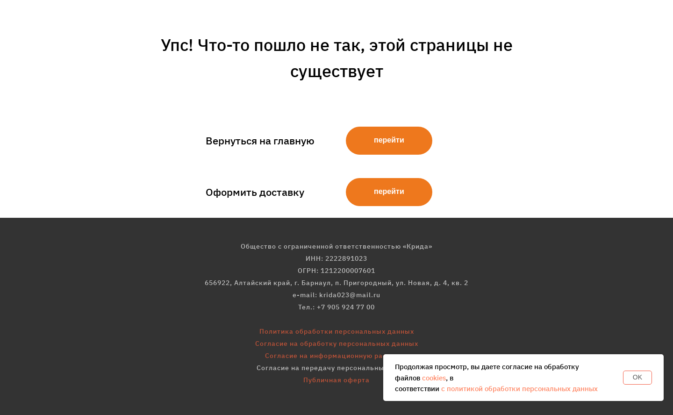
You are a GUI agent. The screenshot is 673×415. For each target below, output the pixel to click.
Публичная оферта (336, 380)
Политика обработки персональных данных (336, 331)
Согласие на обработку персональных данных (336, 343)
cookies (434, 377)
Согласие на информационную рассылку (336, 355)
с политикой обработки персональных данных (519, 388)
